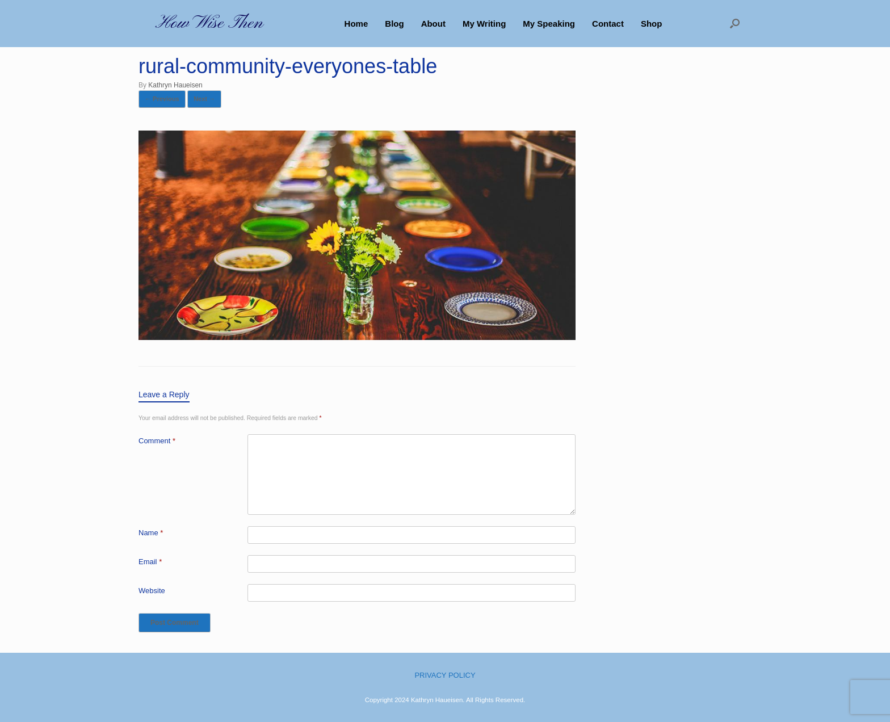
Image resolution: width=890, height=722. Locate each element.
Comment (156, 440)
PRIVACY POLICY (444, 675)
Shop (651, 23)
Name (150, 532)
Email (150, 561)
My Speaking (549, 23)
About (433, 23)
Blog (394, 23)
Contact (608, 23)
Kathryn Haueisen (175, 85)
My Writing (484, 23)
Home (356, 23)
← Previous (162, 98)
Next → (204, 98)
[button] (735, 23)
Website (151, 590)
